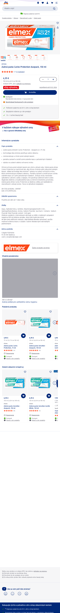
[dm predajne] (38, 3)
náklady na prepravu (23, 84)
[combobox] (30, 8)
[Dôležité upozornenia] (30, 196)
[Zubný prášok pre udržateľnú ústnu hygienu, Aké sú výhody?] (30, 281)
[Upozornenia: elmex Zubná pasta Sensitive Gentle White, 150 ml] (34, 415)
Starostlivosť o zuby (26, 18)
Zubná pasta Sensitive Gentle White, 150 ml (39, 407)
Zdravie (16, 18)
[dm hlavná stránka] (5, 3)
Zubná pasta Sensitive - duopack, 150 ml (37, 347)
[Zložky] (30, 205)
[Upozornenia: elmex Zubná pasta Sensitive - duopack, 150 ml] (34, 353)
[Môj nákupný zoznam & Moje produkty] (42, 3)
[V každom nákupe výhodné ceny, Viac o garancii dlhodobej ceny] (30, 129)
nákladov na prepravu (40, 571)
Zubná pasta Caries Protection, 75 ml (10, 347)
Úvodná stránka (7, 18)
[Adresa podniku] (30, 229)
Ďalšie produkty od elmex (27, 248)
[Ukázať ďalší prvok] (55, 322)
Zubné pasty (37, 18)
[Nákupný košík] (52, 3)
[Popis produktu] (30, 146)
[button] (56, 3)
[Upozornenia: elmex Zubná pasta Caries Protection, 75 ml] (9, 353)
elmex (4, 64)
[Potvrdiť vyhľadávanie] (54, 8)
